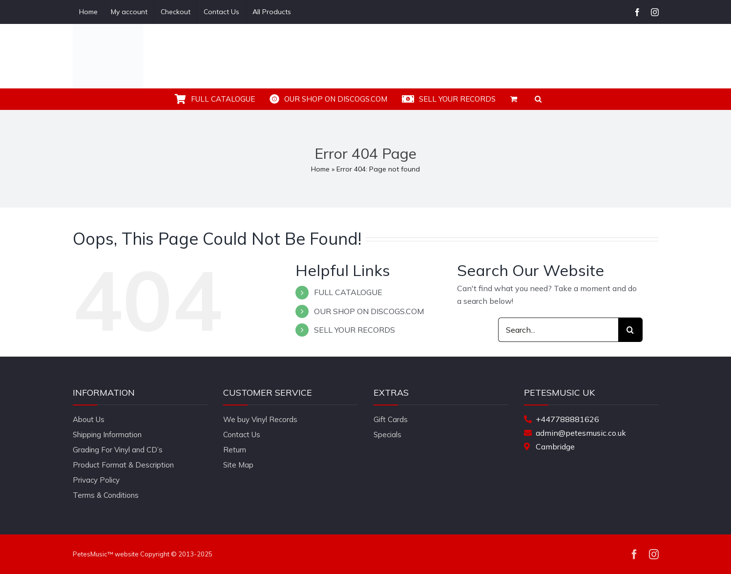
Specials (387, 434)
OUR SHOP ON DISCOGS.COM (369, 311)
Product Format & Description (123, 464)
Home (320, 169)
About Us (88, 419)
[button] (538, 98)
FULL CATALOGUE (348, 292)
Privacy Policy (96, 480)
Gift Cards (391, 419)
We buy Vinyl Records (260, 419)
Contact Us (241, 434)
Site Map (238, 464)
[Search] (630, 330)
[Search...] (558, 330)
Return (234, 449)
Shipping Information (107, 434)
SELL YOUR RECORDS (354, 330)
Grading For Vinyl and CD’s (118, 449)
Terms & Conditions (106, 495)
